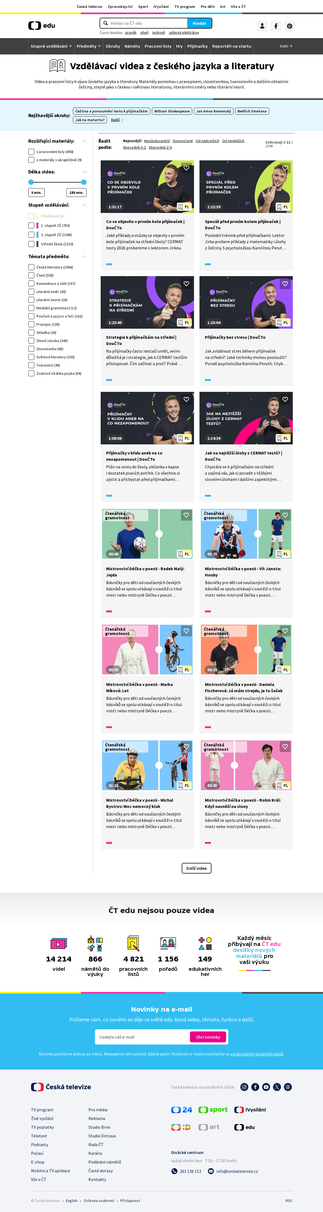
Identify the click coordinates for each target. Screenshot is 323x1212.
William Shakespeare (172, 111)
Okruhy (113, 46)
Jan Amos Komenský (213, 111)
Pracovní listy (158, 46)
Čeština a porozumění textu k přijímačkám (111, 111)
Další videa (196, 868)
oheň (144, 32)
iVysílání (161, 6)
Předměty (86, 46)
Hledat (199, 23)
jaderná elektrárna (184, 32)
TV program (184, 6)
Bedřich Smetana (252, 111)
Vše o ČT (238, 6)
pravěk (131, 32)
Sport (143, 6)
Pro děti (208, 6)
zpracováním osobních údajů (256, 1054)
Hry (179, 46)
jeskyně (158, 32)
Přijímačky (197, 46)
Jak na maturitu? (89, 119)
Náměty (132, 46)
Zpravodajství (120, 6)
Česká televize (89, 6)
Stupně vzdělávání (49, 46)
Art (223, 6)
